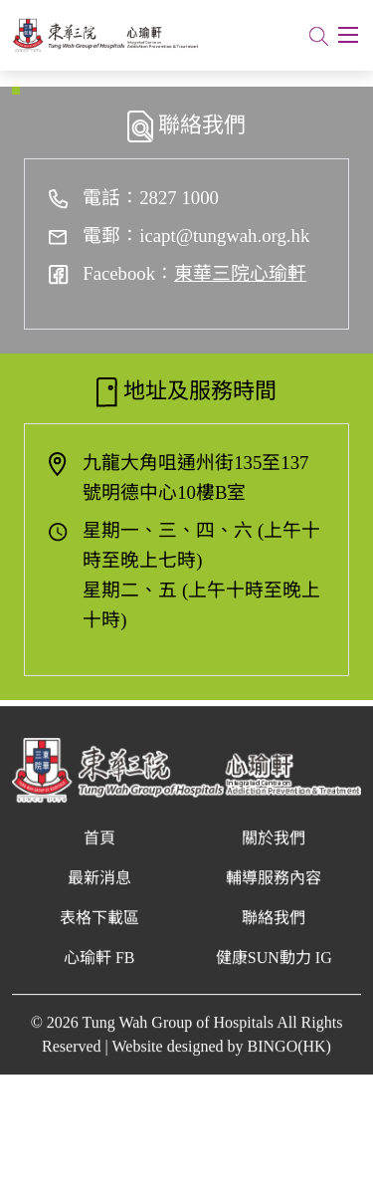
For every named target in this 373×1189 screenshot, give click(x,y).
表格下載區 (99, 930)
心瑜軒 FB (99, 970)
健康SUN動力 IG (274, 970)
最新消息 (99, 890)
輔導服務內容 (273, 890)
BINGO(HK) (289, 1059)
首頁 (99, 850)
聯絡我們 (273, 930)
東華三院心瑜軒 (240, 273)
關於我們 (273, 850)
